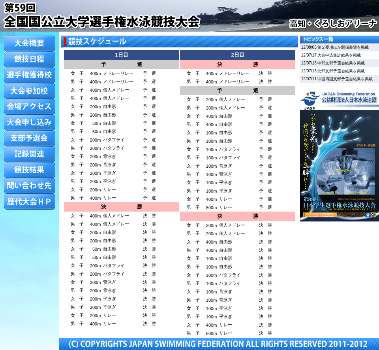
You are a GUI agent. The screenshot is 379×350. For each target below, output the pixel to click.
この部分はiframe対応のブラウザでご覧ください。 (339, 132)
